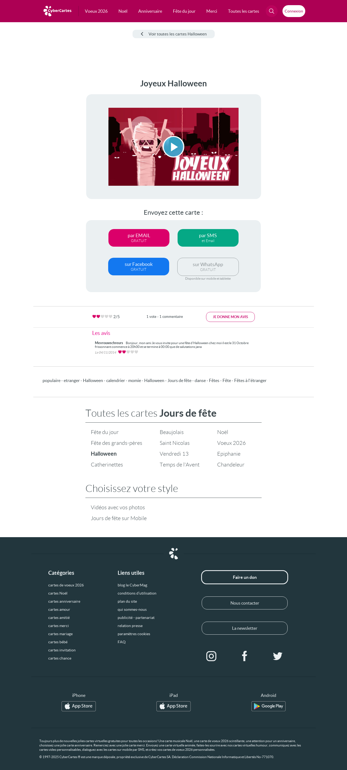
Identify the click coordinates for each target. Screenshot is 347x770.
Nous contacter (244, 603)
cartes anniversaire (64, 601)
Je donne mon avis (230, 317)
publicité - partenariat (136, 617)
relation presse (130, 626)
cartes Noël (58, 593)
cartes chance (59, 658)
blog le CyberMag (132, 585)
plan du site (127, 601)
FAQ (122, 642)
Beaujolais (172, 432)
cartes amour (59, 609)
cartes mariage (60, 634)
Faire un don (245, 577)
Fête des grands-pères (116, 443)
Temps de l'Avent (180, 465)
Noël (222, 432)
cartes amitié (59, 617)
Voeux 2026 (231, 443)
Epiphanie (228, 454)
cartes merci (58, 626)
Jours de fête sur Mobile (119, 518)
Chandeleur (231, 465)
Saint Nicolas (175, 443)
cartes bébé (58, 642)
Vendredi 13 (174, 454)
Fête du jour (105, 432)
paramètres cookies (134, 634)
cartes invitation (62, 650)
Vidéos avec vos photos (118, 507)
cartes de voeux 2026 (66, 585)
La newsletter (244, 628)
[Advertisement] (40, 160)
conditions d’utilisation (137, 593)
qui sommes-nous (132, 609)
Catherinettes (107, 465)
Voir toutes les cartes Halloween (174, 34)
